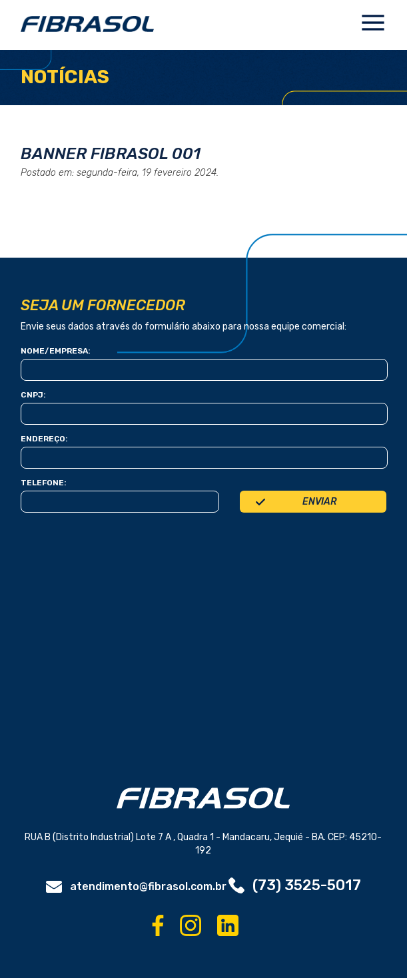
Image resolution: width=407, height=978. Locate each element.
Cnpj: (33, 394)
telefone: (44, 482)
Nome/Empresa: (56, 351)
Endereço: (44, 438)
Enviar (319, 501)
